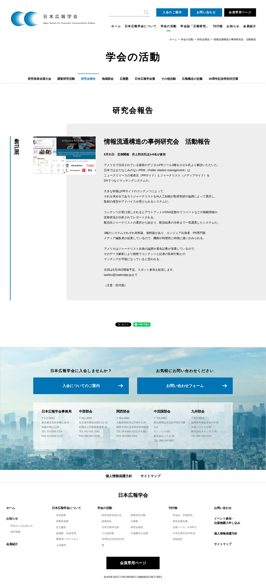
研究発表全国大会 (39, 78)
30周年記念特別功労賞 (223, 78)
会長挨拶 (61, 515)
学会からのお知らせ (21, 525)
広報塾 (124, 78)
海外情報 (15, 531)
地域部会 (107, 78)
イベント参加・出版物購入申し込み (227, 521)
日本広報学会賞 (145, 78)
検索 (146, 12)
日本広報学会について (141, 26)
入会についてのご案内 (81, 386)
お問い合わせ (206, 12)
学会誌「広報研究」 (194, 26)
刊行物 (218, 26)
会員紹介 (249, 26)
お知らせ (233, 26)
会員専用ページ (240, 12)
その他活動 (168, 78)
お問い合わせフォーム (185, 386)
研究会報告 (203, 39)
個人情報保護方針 (119, 476)
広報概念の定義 (192, 78)
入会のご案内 (172, 12)
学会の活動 (169, 26)
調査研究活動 (66, 78)
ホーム (116, 26)
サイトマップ (150, 476)
